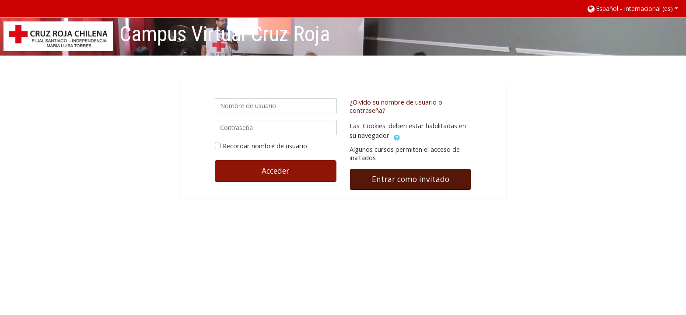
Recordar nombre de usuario (265, 146)
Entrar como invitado (410, 179)
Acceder (275, 170)
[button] (632, 8)
